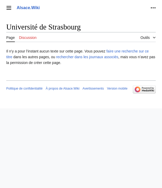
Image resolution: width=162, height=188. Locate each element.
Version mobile (117, 88)
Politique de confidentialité (24, 88)
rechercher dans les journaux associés (87, 57)
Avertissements (93, 88)
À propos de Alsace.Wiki (62, 88)
